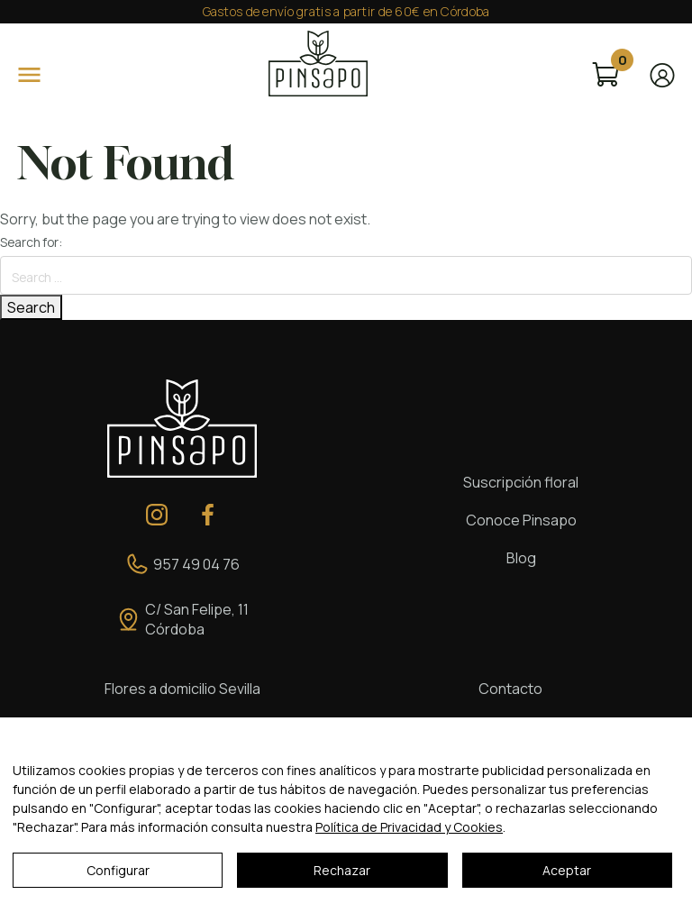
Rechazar (342, 870)
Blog (521, 558)
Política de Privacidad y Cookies (409, 826)
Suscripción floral (520, 482)
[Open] (29, 74)
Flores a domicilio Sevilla (182, 688)
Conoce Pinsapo (521, 520)
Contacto (510, 688)
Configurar (118, 870)
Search (31, 307)
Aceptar (566, 870)
